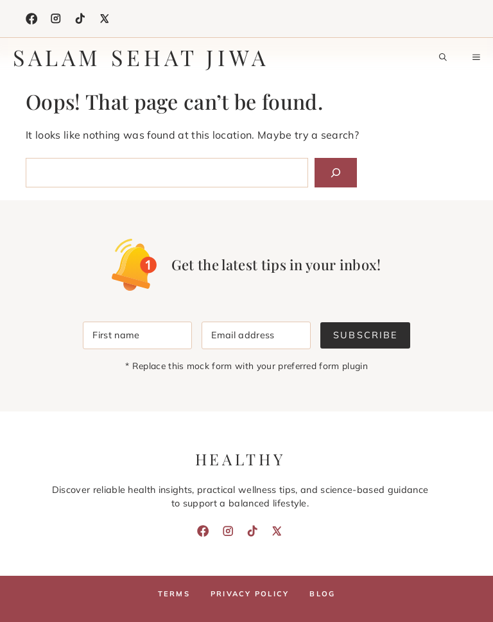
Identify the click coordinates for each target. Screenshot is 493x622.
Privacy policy (250, 593)
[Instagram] (56, 18)
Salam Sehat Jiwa (141, 57)
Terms (174, 593)
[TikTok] (80, 18)
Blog (322, 593)
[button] (443, 57)
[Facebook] (31, 18)
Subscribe (365, 335)
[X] (104, 18)
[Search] (336, 172)
